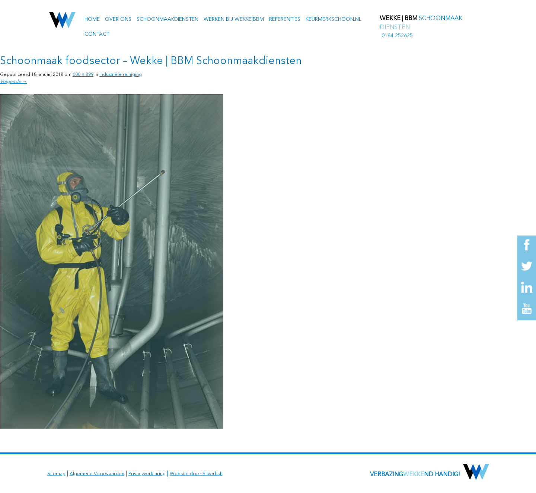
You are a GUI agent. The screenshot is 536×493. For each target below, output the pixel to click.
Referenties (284, 19)
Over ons (118, 19)
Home (92, 19)
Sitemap (56, 473)
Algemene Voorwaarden (97, 473)
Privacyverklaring (147, 473)
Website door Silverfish (196, 473)
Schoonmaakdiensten (167, 19)
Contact (96, 34)
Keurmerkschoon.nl (333, 19)
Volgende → (13, 81)
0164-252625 (397, 35)
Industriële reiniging (120, 75)
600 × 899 (83, 75)
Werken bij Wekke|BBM (234, 19)
